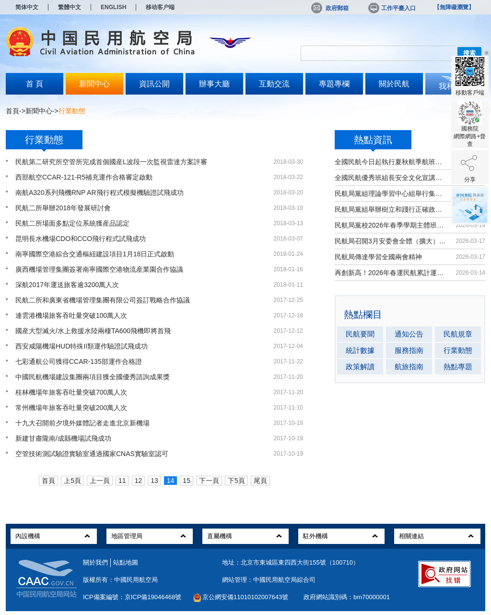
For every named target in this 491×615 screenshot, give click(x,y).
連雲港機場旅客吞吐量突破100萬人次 (71, 315)
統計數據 (360, 350)
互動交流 (274, 84)
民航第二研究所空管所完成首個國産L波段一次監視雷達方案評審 (111, 162)
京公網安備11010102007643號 (245, 597)
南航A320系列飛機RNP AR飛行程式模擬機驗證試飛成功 (99, 192)
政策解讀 (360, 366)
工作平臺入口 (391, 8)
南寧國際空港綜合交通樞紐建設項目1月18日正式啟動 (94, 254)
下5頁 (236, 480)
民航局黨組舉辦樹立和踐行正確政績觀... (390, 209)
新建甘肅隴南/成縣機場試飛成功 (63, 438)
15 (186, 480)
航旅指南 (409, 366)
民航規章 (458, 334)
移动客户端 (160, 7)
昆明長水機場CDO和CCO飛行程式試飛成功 (80, 238)
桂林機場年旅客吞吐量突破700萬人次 (71, 392)
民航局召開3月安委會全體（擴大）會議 (390, 241)
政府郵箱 (330, 8)
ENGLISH (113, 7)
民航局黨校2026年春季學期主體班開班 (390, 225)
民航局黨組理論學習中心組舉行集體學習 (390, 193)
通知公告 (409, 334)
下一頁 (209, 480)
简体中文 (26, 7)
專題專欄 (334, 84)
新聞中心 (94, 84)
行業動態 (458, 350)
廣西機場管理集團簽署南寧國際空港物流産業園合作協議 (99, 269)
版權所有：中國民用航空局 (120, 579)
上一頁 (100, 480)
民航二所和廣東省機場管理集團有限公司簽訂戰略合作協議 (102, 300)
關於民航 (394, 84)
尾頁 (260, 480)
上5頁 (72, 480)
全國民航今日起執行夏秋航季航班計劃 (390, 162)
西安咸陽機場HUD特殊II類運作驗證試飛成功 (81, 346)
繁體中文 (69, 7)
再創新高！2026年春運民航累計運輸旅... (390, 273)
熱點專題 (458, 366)
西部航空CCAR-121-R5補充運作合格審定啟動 (83, 177)
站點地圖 (125, 562)
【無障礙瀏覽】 (454, 7)
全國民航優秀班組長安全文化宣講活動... (390, 177)
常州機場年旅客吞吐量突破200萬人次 (71, 407)
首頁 (12, 111)
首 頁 (34, 84)
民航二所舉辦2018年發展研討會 (63, 208)
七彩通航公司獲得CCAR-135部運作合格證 (78, 361)
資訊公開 (154, 84)
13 (154, 480)
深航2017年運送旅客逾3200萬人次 (67, 285)
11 (122, 480)
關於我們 (95, 562)
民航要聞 (360, 334)
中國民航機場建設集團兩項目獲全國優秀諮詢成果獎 (92, 377)
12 (138, 480)
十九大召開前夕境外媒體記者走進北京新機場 (82, 423)
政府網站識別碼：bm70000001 (347, 597)
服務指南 (409, 350)
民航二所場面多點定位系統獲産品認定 (72, 223)
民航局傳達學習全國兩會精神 (378, 257)
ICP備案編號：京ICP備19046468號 (132, 597)
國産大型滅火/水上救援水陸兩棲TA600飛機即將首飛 (93, 331)
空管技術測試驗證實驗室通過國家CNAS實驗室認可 (91, 454)
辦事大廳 (214, 84)
